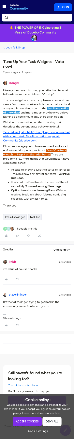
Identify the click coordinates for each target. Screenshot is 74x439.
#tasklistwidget (15, 217)
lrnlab (12, 261)
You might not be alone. (23, 385)
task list (35, 217)
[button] (4, 8)
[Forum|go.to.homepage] (19, 7)
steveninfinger (18, 294)
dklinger (14, 83)
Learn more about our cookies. (41, 413)
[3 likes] (20, 229)
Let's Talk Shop (15, 47)
